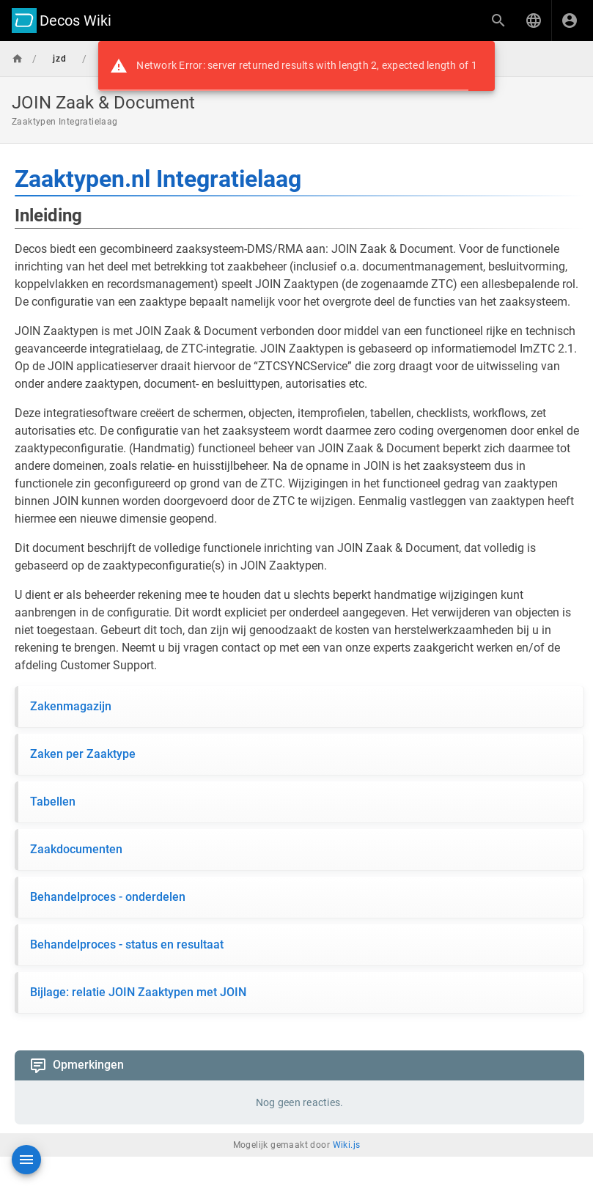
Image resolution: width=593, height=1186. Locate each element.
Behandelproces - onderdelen (107, 897)
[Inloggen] (569, 20)
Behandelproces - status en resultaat (127, 944)
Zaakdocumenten (76, 849)
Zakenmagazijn (70, 706)
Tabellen (52, 802)
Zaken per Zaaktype (83, 754)
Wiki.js (347, 1145)
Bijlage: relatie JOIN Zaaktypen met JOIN (138, 992)
